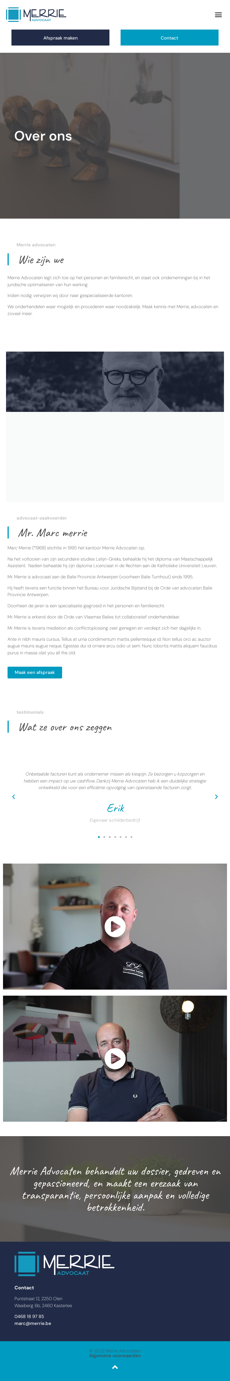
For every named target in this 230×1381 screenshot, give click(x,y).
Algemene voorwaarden (115, 1356)
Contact (169, 38)
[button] (218, 15)
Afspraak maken (60, 38)
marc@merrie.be (32, 1323)
